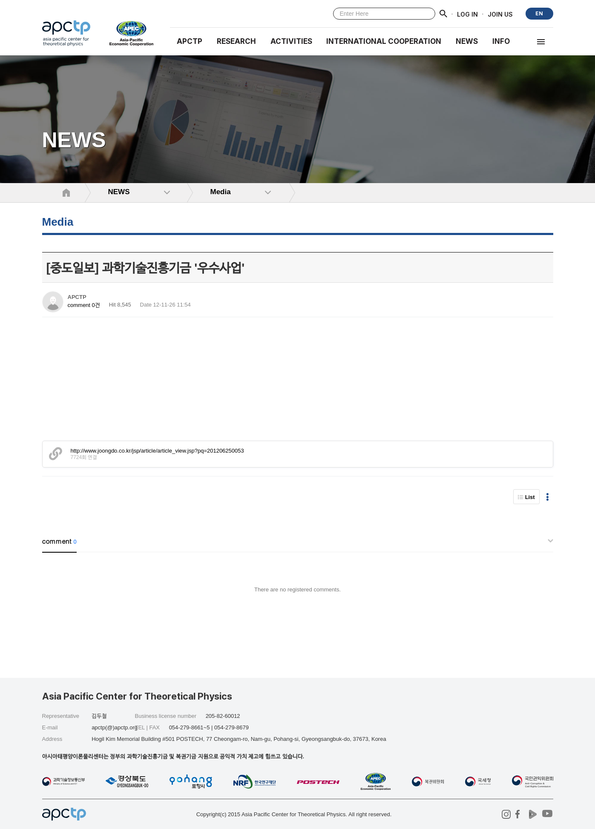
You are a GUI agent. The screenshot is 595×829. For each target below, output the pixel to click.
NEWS (467, 41)
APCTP (189, 41)
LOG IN (467, 13)
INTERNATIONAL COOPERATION (383, 41)
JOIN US (500, 13)
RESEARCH (236, 41)
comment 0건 (84, 305)
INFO (501, 41)
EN (539, 13)
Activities (291, 41)
